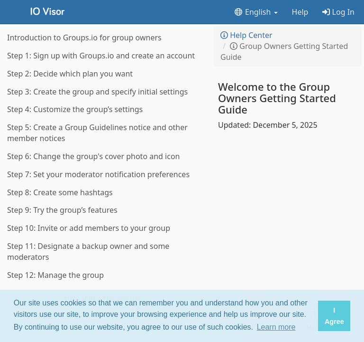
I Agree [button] (334, 315)
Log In (338, 12)
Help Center (246, 35)
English (256, 12)
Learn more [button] (276, 327)
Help (300, 12)
